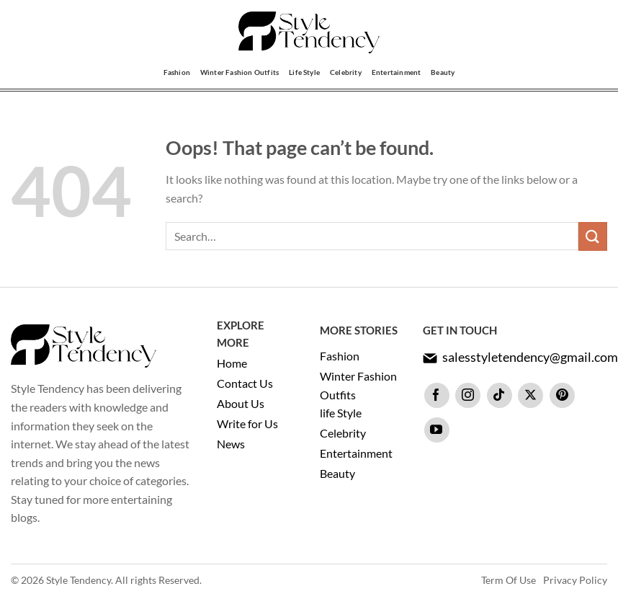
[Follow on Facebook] (436, 395)
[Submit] (592, 236)
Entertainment (396, 72)
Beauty (442, 72)
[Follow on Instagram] (467, 395)
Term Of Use (508, 580)
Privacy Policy (575, 580)
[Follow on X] (530, 395)
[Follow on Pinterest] (562, 395)
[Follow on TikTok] (499, 395)
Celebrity (346, 72)
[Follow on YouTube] (436, 430)
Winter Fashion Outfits (239, 72)
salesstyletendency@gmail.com (530, 357)
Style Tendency (78, 580)
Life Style (304, 72)
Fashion (177, 72)
